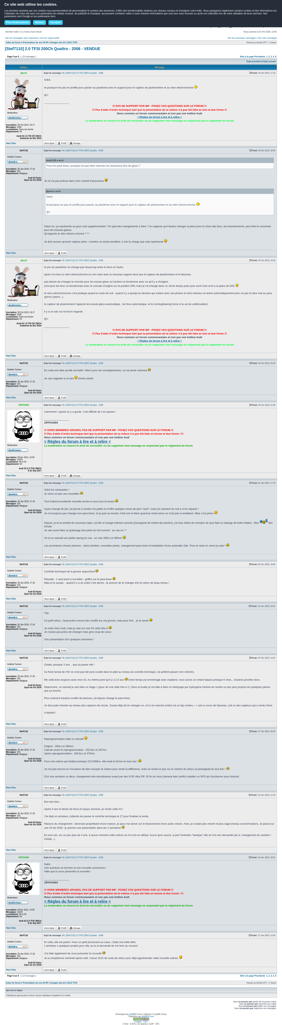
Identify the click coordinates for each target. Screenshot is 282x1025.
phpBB (132, 1014)
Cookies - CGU (141, 1022)
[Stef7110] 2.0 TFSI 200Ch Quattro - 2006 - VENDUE (52, 48)
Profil (62, 143)
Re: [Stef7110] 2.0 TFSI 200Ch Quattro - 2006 (82, 73)
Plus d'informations (17, 22)
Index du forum (13, 42)
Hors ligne (49, 143)
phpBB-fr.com (148, 1016)
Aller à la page (247, 57)
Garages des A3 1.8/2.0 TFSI (63, 42)
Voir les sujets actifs (49, 38)
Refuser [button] (39, 22)
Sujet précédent (254, 61)
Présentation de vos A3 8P (35, 42)
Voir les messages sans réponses (21, 38)
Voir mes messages (267, 38)
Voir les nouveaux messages (242, 38)
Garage (75, 143)
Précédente (259, 57)
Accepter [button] (55, 22)
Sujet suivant (269, 61)
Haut (8, 143)
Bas (14, 143)
